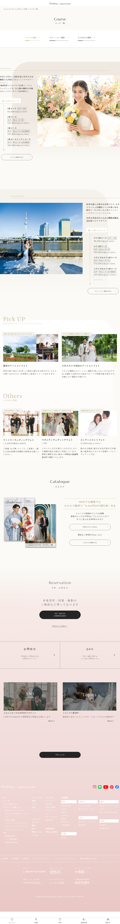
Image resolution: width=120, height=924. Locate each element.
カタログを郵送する (90, 545)
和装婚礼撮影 (10, 848)
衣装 (33, 813)
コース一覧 (33, 9)
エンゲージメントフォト (14, 842)
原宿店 (63, 825)
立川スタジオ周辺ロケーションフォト (17, 827)
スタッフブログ (51, 829)
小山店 (102, 821)
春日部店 (81, 837)
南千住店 (64, 834)
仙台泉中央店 (105, 841)
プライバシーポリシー (41, 871)
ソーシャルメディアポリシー (65, 871)
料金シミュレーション (37, 845)
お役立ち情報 (50, 819)
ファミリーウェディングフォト (17, 835)
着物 (33, 819)
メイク (47, 826)
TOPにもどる (60, 767)
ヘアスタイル (50, 823)
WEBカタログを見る (90, 529)
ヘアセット (36, 831)
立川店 (63, 821)
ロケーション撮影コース (12, 819)
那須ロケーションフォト (14, 823)
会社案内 (4, 871)
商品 (33, 838)
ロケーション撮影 (57, 37)
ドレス (34, 816)
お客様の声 (49, 832)
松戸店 (63, 850)
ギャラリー (36, 835)
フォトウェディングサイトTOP (15, 9)
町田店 (63, 831)
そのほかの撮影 (84, 37)
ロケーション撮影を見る (103, 292)
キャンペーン (37, 810)
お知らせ (48, 816)
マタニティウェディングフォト (17, 839)
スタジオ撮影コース (11, 816)
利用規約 (25, 871)
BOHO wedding (11, 855)
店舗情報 (64, 810)
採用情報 (15, 871)
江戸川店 (64, 828)
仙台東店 (103, 837)
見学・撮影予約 (60, 616)
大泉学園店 (65, 837)
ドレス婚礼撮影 (11, 851)
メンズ (34, 823)
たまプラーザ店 (84, 818)
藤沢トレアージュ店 (86, 821)
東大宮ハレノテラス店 (87, 834)
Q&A (34, 841)
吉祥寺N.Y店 (66, 818)
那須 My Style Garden (108, 825)
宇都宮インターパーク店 (109, 818)
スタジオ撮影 (31, 37)
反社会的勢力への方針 (88, 871)
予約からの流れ (59, 629)
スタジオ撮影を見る (17, 157)
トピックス (49, 810)
